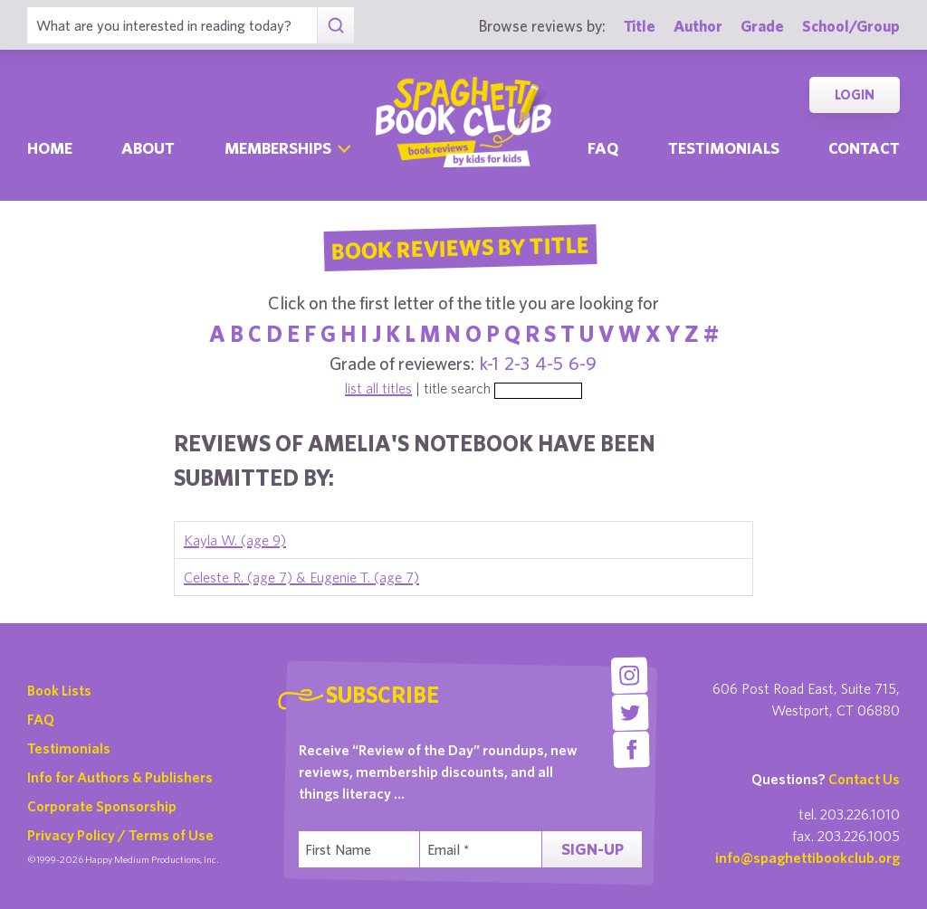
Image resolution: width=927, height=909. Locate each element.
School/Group (851, 25)
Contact (864, 147)
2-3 (517, 363)
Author (698, 25)
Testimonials (723, 147)
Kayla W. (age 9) (235, 540)
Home (49, 147)
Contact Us (864, 779)
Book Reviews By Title (459, 247)
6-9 (583, 363)
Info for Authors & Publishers (120, 777)
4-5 (549, 363)
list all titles (378, 388)
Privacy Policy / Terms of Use (120, 835)
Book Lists (59, 690)
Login (854, 94)
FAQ (40, 719)
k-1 (489, 363)
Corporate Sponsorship (102, 806)
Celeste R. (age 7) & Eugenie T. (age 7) (301, 577)
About (148, 147)
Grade (762, 25)
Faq (603, 147)
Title (639, 25)
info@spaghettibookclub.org (807, 857)
